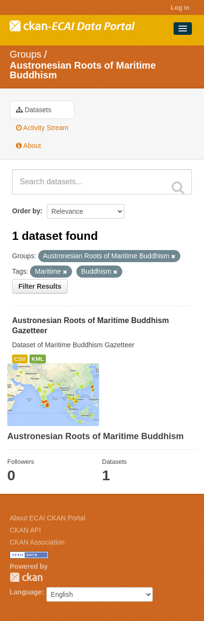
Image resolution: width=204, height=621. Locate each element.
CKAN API (25, 530)
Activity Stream (42, 128)
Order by (26, 211)
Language (26, 592)
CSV (20, 358)
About (28, 145)
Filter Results (39, 286)
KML (37, 358)
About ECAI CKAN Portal (47, 518)
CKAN (26, 577)
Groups (26, 54)
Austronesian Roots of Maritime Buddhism (83, 70)
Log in (180, 7)
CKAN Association (37, 542)
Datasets (33, 110)
